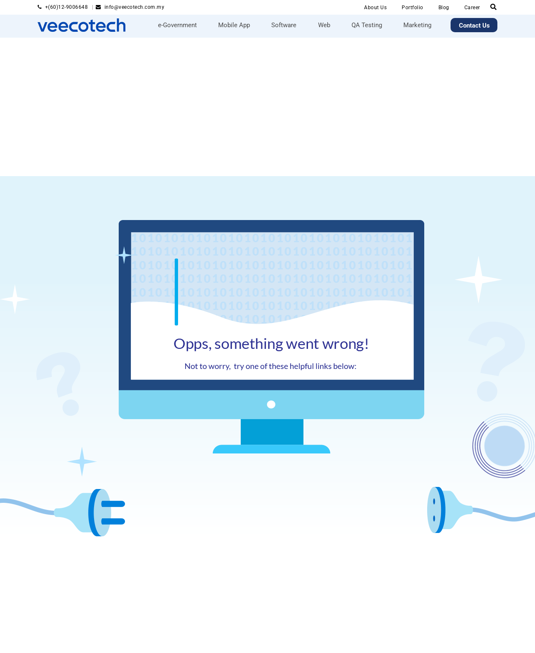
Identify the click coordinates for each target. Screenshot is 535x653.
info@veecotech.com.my (134, 7)
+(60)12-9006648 (67, 7)
